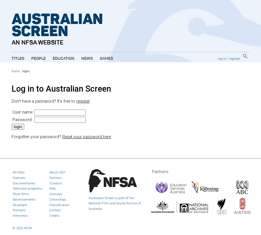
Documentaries (24, 183)
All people (20, 205)
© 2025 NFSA (22, 228)
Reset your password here (86, 136)
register (234, 59)
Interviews (20, 216)
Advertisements (24, 199)
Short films (21, 194)
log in (222, 59)
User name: (22, 112)
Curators (55, 183)
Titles (18, 59)
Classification (59, 205)
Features (19, 178)
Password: (22, 119)
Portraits (19, 210)
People (38, 59)
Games (106, 59)
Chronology (57, 199)
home (16, 71)
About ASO (57, 172)
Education (63, 59)
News (87, 59)
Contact (55, 210)
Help (52, 188)
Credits (54, 216)
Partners (55, 178)
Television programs (28, 188)
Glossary (56, 194)
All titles (19, 172)
